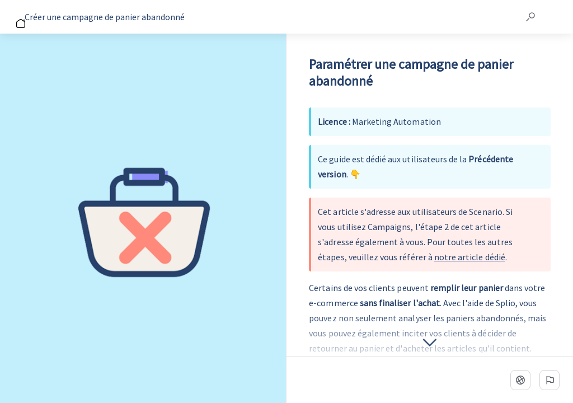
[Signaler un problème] (549, 380)
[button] (530, 17)
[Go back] (15, 17)
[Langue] (520, 380)
